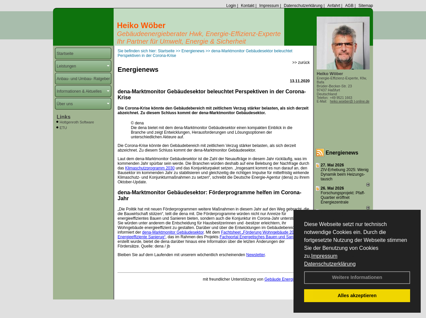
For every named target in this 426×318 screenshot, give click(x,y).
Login (231, 5)
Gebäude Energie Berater (287, 279)
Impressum (324, 256)
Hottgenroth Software (77, 122)
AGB (349, 5)
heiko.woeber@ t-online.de (349, 101)
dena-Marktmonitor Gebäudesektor (172, 232)
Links (64, 117)
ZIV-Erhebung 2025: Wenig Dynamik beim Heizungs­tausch (345, 174)
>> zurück (301, 62)
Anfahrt (333, 5)
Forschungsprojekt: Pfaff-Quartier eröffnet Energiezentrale (343, 197)
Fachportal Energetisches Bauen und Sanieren (261, 237)
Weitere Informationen (357, 277)
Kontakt (247, 5)
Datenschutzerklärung (330, 264)
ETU (63, 128)
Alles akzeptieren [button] (357, 295)
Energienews (342, 153)
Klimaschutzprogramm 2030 (150, 168)
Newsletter (255, 254)
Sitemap (365, 5)
